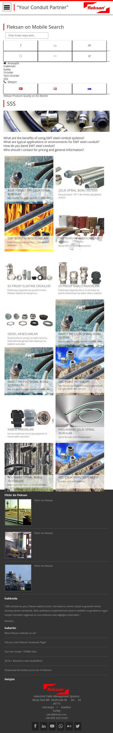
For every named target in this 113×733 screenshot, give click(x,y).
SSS (5, 79)
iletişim (10, 82)
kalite (7, 69)
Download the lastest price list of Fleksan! (28, 670)
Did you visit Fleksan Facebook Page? (25, 642)
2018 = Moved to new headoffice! (23, 660)
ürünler (8, 72)
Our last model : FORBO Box (21, 651)
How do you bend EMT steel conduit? (29, 146)
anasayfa (11, 63)
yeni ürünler (11, 76)
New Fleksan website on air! (20, 633)
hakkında (9, 66)
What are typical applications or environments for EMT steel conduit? (51, 142)
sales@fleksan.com (56, 714)
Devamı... (10, 621)
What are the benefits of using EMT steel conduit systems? (43, 138)
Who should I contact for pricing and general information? (43, 150)
